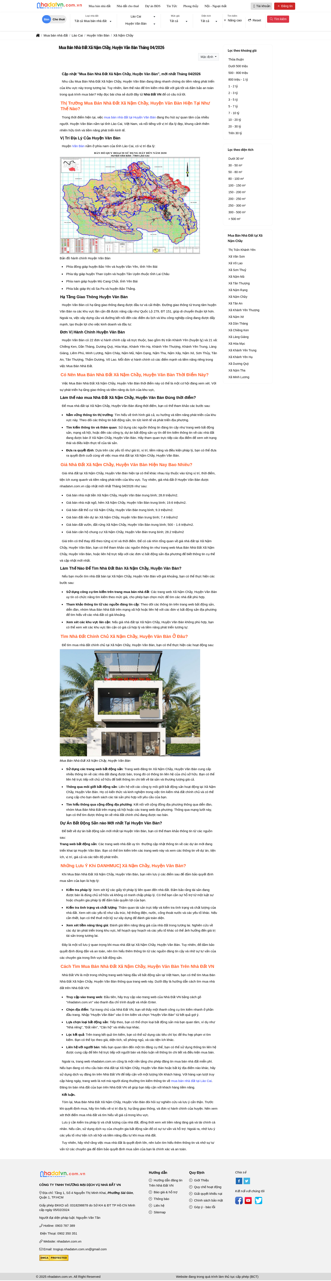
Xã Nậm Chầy (237, 297)
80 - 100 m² (236, 179)
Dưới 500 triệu (238, 66)
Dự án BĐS (153, 6)
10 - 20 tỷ (234, 120)
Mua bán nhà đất (100, 6)
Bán (46, 19)
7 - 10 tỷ (233, 113)
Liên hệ (156, 1206)
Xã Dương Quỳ (238, 364)
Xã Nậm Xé (236, 317)
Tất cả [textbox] (174, 21)
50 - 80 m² (235, 172)
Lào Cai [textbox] (136, 17)
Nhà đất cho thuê (128, 6)
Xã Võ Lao (235, 263)
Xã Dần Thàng (238, 324)
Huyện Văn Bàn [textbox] (135, 24)
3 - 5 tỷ (233, 100)
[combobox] (91, 22)
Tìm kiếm (278, 19)
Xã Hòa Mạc (236, 344)
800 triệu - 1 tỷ (238, 80)
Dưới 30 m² (236, 159)
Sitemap (157, 1212)
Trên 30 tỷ (235, 133)
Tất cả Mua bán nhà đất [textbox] (90, 21)
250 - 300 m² (236, 206)
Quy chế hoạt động (205, 1187)
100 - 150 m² (236, 186)
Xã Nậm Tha (236, 371)
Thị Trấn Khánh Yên (241, 250)
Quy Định (196, 1173)
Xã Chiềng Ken (238, 330)
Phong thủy (190, 6)
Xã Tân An (235, 304)
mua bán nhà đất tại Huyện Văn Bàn (130, 117)
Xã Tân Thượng (239, 283)
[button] (254, 6)
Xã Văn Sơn (236, 257)
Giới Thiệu (199, 1180)
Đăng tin (285, 6)
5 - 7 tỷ (233, 106)
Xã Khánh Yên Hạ (240, 357)
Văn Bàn (78, 146)
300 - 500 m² (236, 212)
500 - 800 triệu (238, 73)
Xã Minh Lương (238, 377)
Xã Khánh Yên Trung (242, 350)
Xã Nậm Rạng (237, 290)
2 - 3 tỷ (233, 93)
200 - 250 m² (236, 199)
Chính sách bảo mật (206, 1201)
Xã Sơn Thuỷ (237, 270)
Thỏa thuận (236, 60)
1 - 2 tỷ (233, 86)
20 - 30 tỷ (234, 127)
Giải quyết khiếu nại (205, 1194)
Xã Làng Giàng (238, 337)
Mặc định (207, 57)
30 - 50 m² (235, 165)
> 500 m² (234, 219)
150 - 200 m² (236, 192)
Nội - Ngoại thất (215, 6)
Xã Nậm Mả (236, 277)
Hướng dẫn (158, 1173)
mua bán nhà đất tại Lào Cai (191, 1081)
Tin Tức (171, 6)
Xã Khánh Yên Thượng (244, 310)
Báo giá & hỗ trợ (163, 1192)
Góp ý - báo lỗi (202, 1207)
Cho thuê (59, 19)
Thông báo (159, 1199)
